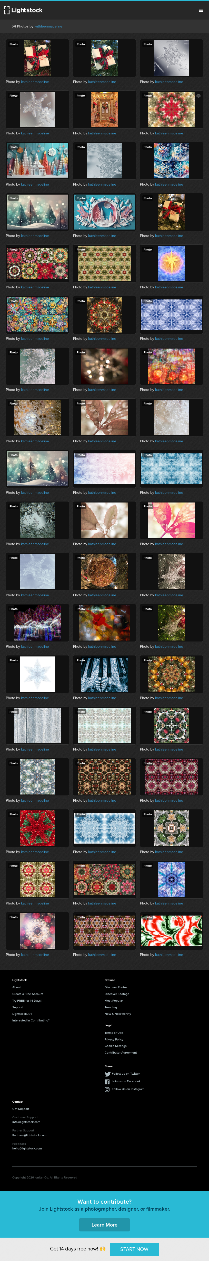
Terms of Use (114, 1032)
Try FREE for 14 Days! (27, 1000)
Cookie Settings (116, 1046)
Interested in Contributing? (31, 1020)
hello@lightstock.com (27, 1148)
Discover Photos (116, 987)
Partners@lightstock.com (29, 1135)
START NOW (134, 1249)
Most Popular (114, 1000)
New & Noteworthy (118, 1013)
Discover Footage (117, 994)
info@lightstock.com (26, 1122)
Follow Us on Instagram (128, 1089)
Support (17, 1007)
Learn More (104, 1224)
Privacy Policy (114, 1039)
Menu (201, 10)
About (16, 987)
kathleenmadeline (48, 26)
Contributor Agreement (121, 1052)
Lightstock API (22, 1013)
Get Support (20, 1109)
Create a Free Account (27, 994)
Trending (111, 1007)
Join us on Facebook (126, 1081)
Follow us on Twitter (126, 1073)
